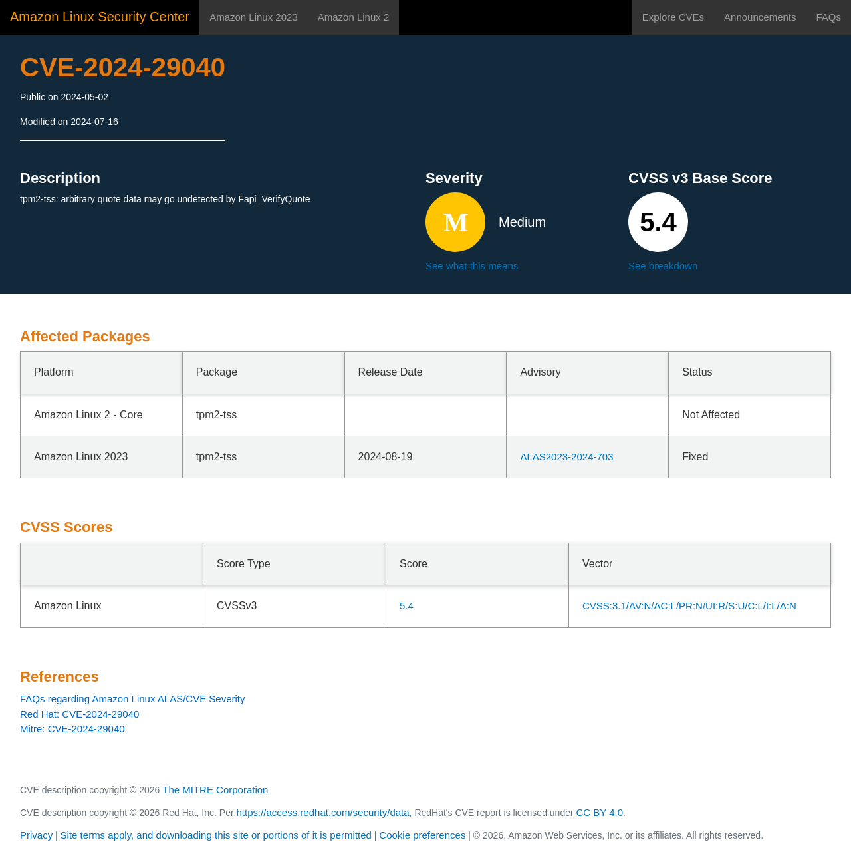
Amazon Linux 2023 (253, 17)
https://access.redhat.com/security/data (322, 812)
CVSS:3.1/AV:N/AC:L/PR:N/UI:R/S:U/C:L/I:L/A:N (689, 605)
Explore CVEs (673, 17)
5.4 (407, 605)
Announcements (760, 17)
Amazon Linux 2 (354, 17)
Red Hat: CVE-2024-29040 (79, 714)
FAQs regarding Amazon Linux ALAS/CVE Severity (132, 698)
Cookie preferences (422, 835)
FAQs (828, 17)
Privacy (36, 835)
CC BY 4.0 (600, 812)
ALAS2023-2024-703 (566, 456)
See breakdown (662, 265)
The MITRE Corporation (215, 789)
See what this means (472, 265)
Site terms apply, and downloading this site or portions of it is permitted (216, 835)
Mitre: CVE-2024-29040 (72, 728)
